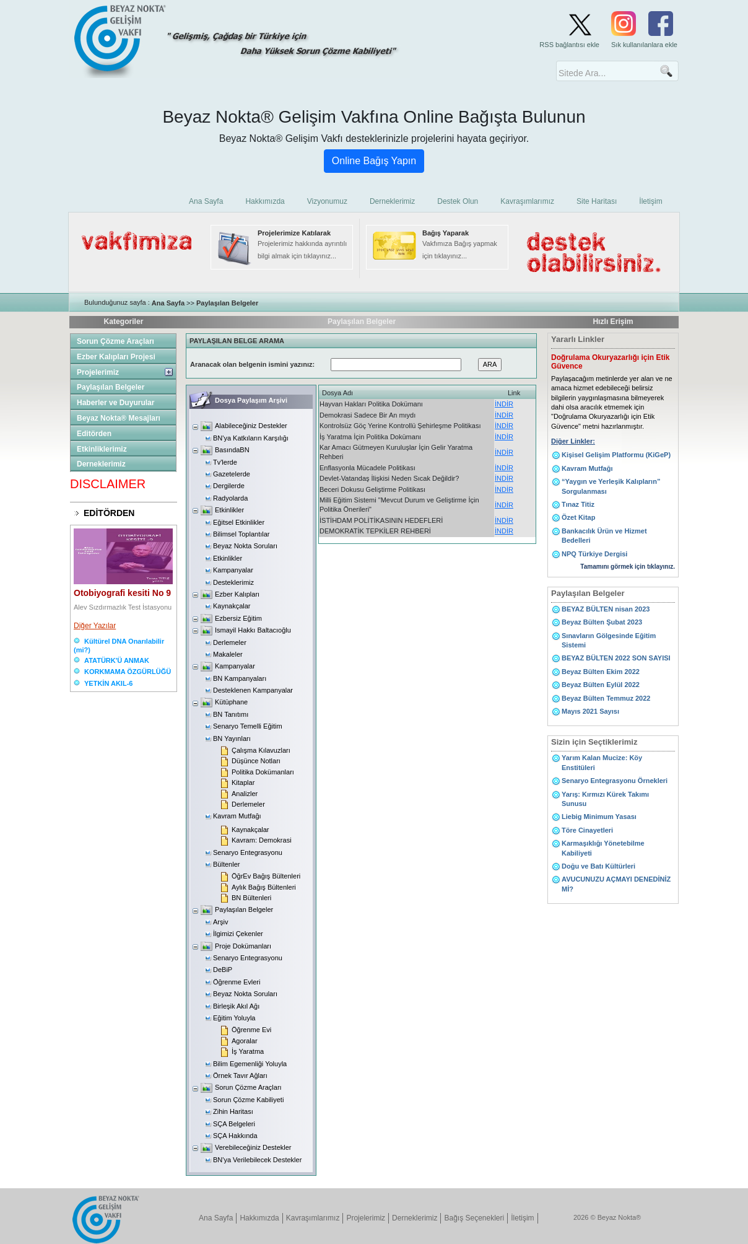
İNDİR (504, 404)
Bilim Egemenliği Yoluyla (250, 1063)
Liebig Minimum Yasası (599, 816)
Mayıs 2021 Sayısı (590, 711)
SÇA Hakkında (235, 1135)
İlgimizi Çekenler (238, 933)
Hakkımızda (259, 1218)
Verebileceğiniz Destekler (253, 1147)
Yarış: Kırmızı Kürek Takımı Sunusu (605, 799)
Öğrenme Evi (251, 1029)
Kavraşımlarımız (313, 1218)
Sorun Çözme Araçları (115, 341)
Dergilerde (229, 485)
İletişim (522, 1218)
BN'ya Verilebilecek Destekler (257, 1159)
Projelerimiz (98, 372)
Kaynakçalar (232, 606)
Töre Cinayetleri (587, 830)
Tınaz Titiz (578, 504)
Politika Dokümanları (263, 772)
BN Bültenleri (251, 897)
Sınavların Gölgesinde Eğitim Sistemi (609, 640)
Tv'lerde (225, 462)
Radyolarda (230, 498)
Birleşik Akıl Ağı (236, 1006)
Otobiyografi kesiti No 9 (122, 593)
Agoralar (245, 1041)
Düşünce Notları (256, 760)
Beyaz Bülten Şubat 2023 (602, 622)
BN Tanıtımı (230, 714)
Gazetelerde (231, 474)
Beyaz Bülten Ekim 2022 (601, 671)
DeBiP (222, 969)
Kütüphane (231, 702)
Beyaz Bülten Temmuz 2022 (606, 698)
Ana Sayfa (168, 303)
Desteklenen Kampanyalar (253, 690)
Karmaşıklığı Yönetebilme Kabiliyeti (603, 847)
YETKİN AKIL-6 (108, 683)
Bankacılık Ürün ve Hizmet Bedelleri (604, 535)
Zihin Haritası (233, 1111)
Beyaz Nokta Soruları (245, 546)
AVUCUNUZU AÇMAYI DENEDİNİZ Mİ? (616, 883)
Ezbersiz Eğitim (238, 618)
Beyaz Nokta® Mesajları (118, 418)
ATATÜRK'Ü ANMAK (116, 660)
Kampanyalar (233, 570)
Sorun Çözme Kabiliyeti (248, 1099)
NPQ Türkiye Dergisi (594, 554)
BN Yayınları (232, 738)
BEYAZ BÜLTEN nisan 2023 (606, 609)
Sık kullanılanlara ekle (644, 44)
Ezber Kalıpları (237, 594)
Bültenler (226, 864)
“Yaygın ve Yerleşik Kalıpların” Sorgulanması (611, 486)
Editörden (94, 433)
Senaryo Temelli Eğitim (247, 726)
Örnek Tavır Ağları (240, 1075)
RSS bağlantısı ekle (569, 44)
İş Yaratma (248, 1051)
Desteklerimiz (233, 582)
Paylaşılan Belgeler (227, 303)
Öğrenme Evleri (236, 982)
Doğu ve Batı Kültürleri (598, 866)
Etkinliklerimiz (102, 449)
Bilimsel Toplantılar (241, 534)
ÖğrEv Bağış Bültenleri (266, 876)
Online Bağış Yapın (374, 161)
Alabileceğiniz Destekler (251, 425)
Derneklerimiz (101, 464)
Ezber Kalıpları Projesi (116, 357)
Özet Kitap (578, 517)
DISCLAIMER (108, 484)
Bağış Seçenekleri (474, 1218)
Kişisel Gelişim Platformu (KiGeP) (616, 454)
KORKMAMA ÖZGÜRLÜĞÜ (127, 671)
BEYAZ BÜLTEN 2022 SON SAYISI (616, 658)
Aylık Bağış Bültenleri (264, 887)
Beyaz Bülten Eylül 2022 (601, 684)
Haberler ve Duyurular (115, 402)
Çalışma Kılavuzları (261, 750)
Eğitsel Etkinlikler (238, 522)
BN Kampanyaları (239, 678)
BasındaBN (232, 449)
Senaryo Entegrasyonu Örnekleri (615, 780)
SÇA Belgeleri (234, 1124)
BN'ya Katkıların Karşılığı (251, 438)
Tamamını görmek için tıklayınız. (627, 566)
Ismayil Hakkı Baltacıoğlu (253, 630)
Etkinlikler (229, 510)
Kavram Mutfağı (237, 816)
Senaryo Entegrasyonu (247, 852)
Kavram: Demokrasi (262, 840)
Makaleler (228, 654)
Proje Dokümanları (243, 946)
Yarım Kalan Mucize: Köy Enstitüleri (602, 762)
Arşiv (220, 922)
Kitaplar (243, 782)
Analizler (245, 793)
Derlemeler (229, 642)
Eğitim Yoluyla (234, 1018)
